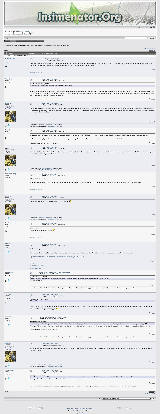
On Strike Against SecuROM (37, 268)
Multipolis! (32, 72)
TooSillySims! (39, 72)
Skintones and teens (69, 379)
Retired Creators (14, 45)
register (26, 31)
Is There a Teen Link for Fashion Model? (54, 317)
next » (153, 48)
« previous (147, 48)
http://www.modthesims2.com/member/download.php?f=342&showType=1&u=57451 (57, 257)
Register (40, 41)
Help (18, 41)
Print (152, 50)
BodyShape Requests (37, 45)
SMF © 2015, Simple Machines (86, 408)
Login (34, 41)
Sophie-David (9, 272)
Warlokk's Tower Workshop (45, 124)
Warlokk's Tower (24, 45)
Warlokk (52, 45)
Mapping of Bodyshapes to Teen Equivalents (54, 272)
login (20, 31)
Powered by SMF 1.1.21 (72, 408)
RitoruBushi (9, 79)
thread (35, 281)
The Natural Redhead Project (37, 265)
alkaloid (7, 244)
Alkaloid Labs (33, 264)
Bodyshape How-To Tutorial (55, 126)
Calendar (29, 41)
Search (23, 41)
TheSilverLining (10, 58)
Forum (13, 41)
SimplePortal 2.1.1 (80, 413)
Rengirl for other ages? (62, 45)
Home (7, 41)
